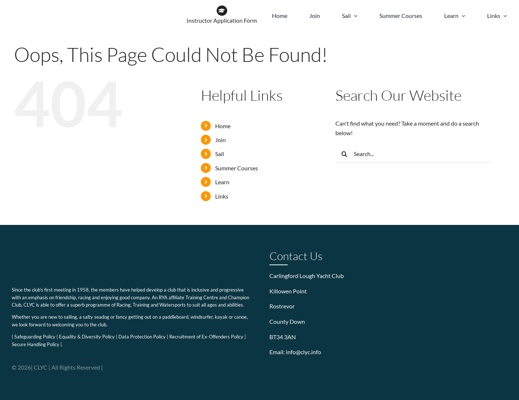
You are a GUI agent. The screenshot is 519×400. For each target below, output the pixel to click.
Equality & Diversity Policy (87, 337)
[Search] (344, 154)
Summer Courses (236, 167)
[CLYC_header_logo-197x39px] (48, 8)
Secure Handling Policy (35, 344)
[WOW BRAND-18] (120, 8)
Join (220, 139)
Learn (222, 181)
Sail (219, 153)
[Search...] (413, 154)
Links (221, 196)
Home (223, 125)
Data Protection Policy (142, 337)
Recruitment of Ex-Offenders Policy (206, 337)
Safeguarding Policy (34, 337)
